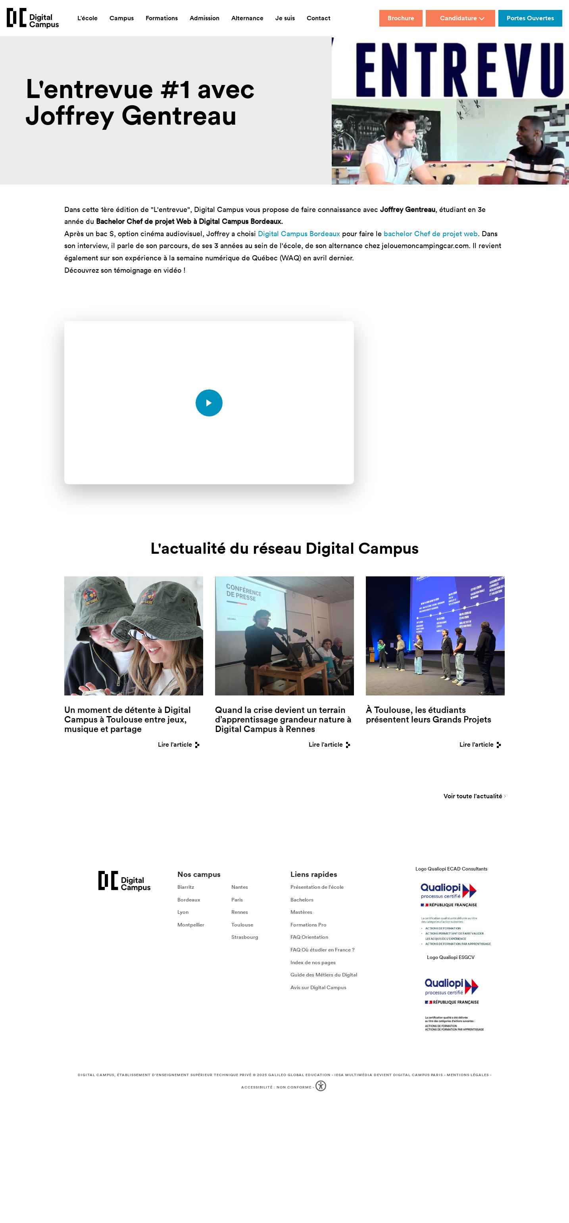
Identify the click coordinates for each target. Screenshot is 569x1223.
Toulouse (242, 925)
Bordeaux (188, 900)
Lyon (182, 912)
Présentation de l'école (317, 887)
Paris (237, 900)
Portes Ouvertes (530, 18)
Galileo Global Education (299, 1076)
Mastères (301, 912)
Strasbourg (244, 937)
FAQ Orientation (309, 937)
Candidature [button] (462, 18)
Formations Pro (308, 925)
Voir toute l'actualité (473, 797)
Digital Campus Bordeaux (299, 233)
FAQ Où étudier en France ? (322, 950)
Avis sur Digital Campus (318, 988)
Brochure (401, 18)
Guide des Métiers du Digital (323, 975)
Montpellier (190, 925)
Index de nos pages (313, 962)
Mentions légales (468, 1076)
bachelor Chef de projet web (431, 233)
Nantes (239, 887)
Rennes (239, 912)
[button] (321, 1088)
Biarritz (185, 887)
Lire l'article (180, 744)
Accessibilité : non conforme (276, 1087)
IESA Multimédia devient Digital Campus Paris (388, 1076)
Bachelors (301, 900)
